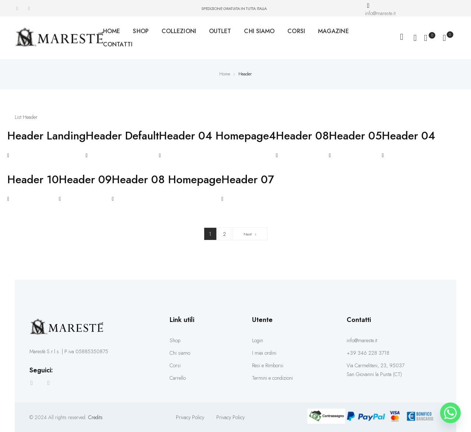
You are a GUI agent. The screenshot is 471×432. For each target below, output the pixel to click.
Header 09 (85, 179)
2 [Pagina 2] (227, 232)
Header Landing (46, 135)
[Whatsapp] (450, 413)
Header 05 (355, 135)
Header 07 (248, 179)
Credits (95, 417)
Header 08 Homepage (167, 179)
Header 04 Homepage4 (217, 135)
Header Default (122, 135)
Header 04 (408, 135)
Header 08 (302, 135)
